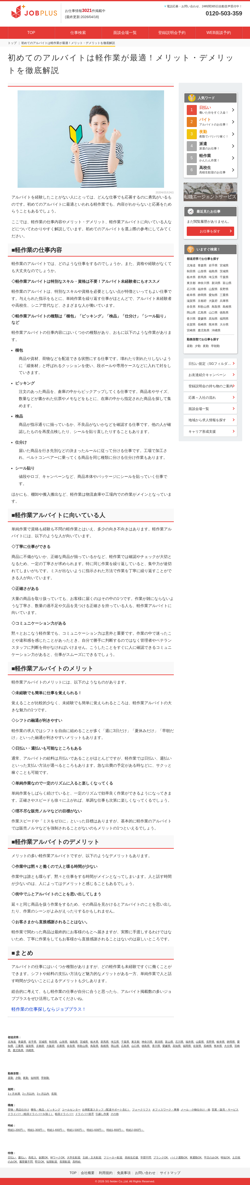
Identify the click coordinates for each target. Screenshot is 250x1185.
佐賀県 (191, 324)
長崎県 (202, 324)
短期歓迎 (52, 1161)
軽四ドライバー (64, 1113)
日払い (12, 1157)
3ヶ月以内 (43, 1093)
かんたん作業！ (210, 157)
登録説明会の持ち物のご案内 (210, 386)
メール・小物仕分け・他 (195, 1109)
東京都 (191, 283)
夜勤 (206, 346)
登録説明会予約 (172, 33)
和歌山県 (203, 306)
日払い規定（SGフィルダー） (211, 364)
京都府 (202, 301)
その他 (115, 1113)
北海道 (191, 265)
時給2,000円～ (135, 1129)
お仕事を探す (210, 231)
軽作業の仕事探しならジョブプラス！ (48, 1009)
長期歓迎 (65, 1161)
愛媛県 (202, 318)
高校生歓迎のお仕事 (210, 169)
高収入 (32, 1157)
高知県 (213, 318)
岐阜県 (191, 295)
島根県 (227, 306)
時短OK (226, 1157)
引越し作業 (102, 1113)
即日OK (40, 1161)
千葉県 (224, 277)
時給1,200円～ (17, 1129)
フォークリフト (141, 1109)
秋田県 (191, 271)
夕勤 (198, 346)
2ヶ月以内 (28, 1093)
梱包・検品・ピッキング (45, 1109)
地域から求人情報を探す (207, 420)
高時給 (77, 1161)
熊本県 (213, 324)
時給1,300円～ (37, 1129)
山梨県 (213, 289)
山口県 (213, 312)
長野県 (224, 289)
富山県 (227, 283)
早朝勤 (215, 346)
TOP (31, 33)
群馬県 (202, 277)
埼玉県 (213, 277)
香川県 (191, 318)
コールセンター (71, 1109)
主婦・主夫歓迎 (92, 1157)
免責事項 (124, 1173)
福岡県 (224, 318)
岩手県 (213, 265)
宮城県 (224, 265)
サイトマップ (170, 1173)
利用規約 (106, 1173)
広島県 (202, 312)
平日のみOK (211, 1157)
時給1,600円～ (96, 1129)
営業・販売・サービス (225, 1109)
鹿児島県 (203, 330)
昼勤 (190, 346)
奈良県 (191, 306)
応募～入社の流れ (202, 397)
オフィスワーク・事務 (165, 1109)
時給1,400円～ (56, 1129)
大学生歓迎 (74, 1157)
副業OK (44, 1157)
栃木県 (191, 277)
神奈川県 (203, 283)
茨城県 (224, 271)
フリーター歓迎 (113, 1157)
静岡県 (202, 295)
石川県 (191, 289)
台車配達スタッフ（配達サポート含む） (106, 1109)
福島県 (213, 271)
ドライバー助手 (84, 1113)
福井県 (202, 289)
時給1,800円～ (115, 1129)
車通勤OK (196, 1157)
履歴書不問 (26, 1161)
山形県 (202, 271)
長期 (54, 1093)
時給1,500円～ (76, 1129)
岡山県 (191, 312)
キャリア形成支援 (202, 431)
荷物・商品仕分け (18, 1109)
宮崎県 (191, 330)
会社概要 (87, 1173)
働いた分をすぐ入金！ (210, 109)
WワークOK (57, 1157)
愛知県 (213, 295)
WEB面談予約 (219, 33)
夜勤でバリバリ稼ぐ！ (210, 133)
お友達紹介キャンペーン (207, 375)
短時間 (35, 1077)
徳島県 (224, 312)
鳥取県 (216, 306)
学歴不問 (146, 1157)
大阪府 (213, 301)
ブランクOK (161, 1157)
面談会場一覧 (125, 33)
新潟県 (216, 283)
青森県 (202, 265)
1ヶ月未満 (14, 1093)
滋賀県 (191, 301)
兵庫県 (224, 301)
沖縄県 (216, 330)
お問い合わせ (145, 1173)
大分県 (224, 324)
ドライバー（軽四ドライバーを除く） (30, 1113)
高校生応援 (132, 1157)
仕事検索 (78, 33)
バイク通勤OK (179, 1157)
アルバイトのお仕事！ (210, 121)
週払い (22, 1157)
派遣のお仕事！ (210, 145)
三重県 (224, 295)
